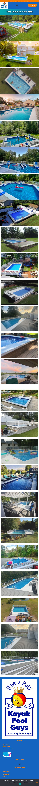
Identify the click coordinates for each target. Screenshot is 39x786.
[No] (37, 782)
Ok (19, 784)
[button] (17, 5)
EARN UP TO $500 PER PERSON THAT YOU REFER (19, 1)
